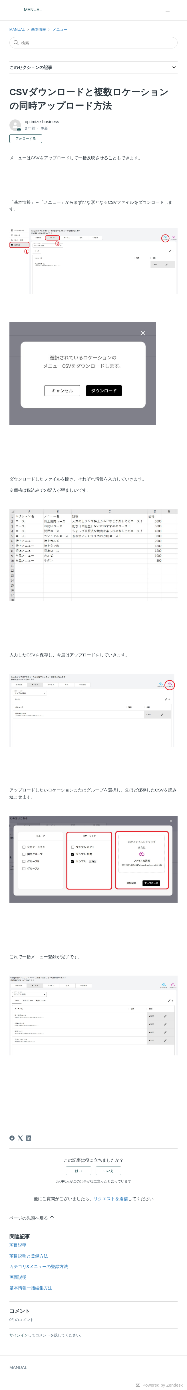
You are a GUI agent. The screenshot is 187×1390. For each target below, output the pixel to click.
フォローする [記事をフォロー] (25, 139)
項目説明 (18, 1245)
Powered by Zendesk (162, 1385)
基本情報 (38, 29)
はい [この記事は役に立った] (78, 1171)
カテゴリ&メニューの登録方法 (38, 1266)
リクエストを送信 (111, 1198)
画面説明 (18, 1277)
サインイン (18, 1335)
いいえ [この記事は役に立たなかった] (108, 1171)
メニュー (60, 29)
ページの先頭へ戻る (32, 1217)
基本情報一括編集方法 (30, 1287)
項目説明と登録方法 (28, 1255)
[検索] (93, 42)
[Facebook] (12, 1138)
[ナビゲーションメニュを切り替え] (167, 10)
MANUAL (17, 29)
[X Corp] (20, 1138)
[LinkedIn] (28, 1138)
